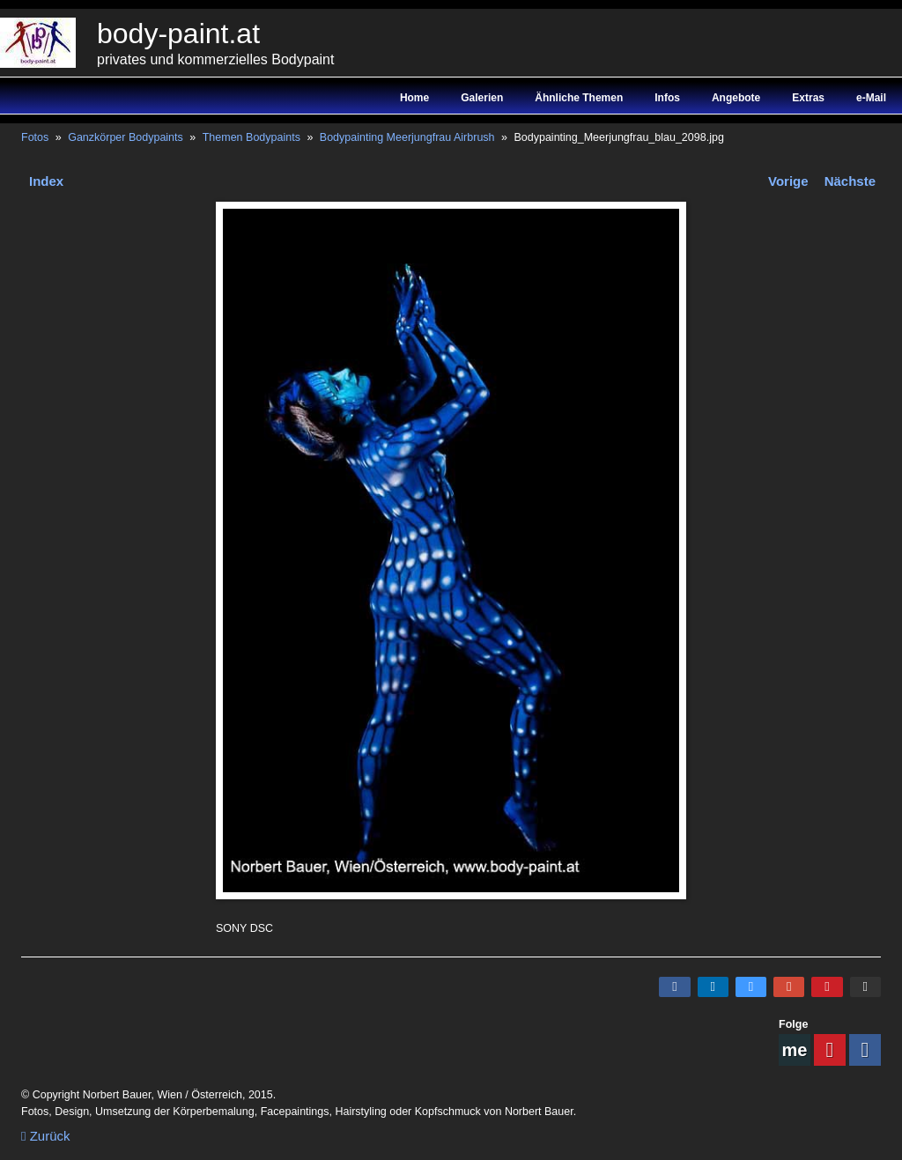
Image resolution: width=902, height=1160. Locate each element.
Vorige (788, 181)
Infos (667, 98)
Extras (808, 98)
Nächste (850, 181)
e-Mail (871, 98)
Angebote (736, 98)
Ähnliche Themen (579, 98)
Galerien (482, 98)
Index (46, 181)
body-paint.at (178, 33)
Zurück (45, 1135)
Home (414, 98)
